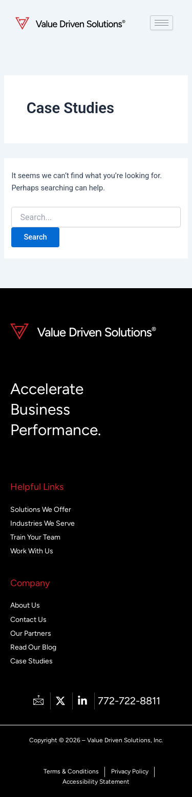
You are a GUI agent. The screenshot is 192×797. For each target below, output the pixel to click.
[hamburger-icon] (161, 22)
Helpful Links (36, 486)
